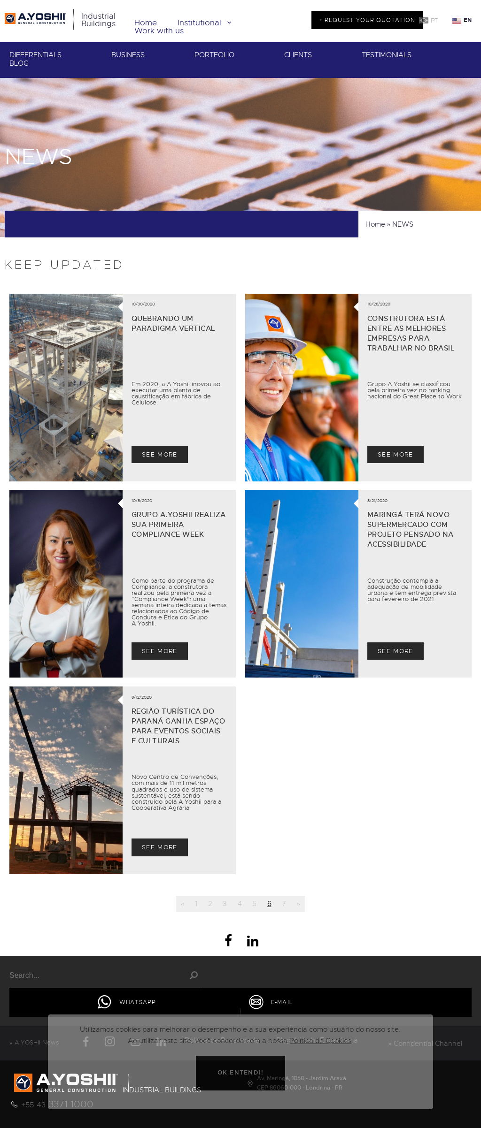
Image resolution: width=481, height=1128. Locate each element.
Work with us (159, 31)
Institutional (206, 23)
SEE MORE (160, 454)
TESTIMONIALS (386, 55)
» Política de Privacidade (219, 1040)
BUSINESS (128, 55)
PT (434, 20)
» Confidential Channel (425, 1043)
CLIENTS (298, 55)
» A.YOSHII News (34, 1042)
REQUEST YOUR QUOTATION (369, 20)
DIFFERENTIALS (35, 55)
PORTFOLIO (214, 55)
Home (145, 23)
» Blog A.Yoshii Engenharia (314, 1040)
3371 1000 (57, 1104)
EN (468, 20)
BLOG (19, 63)
